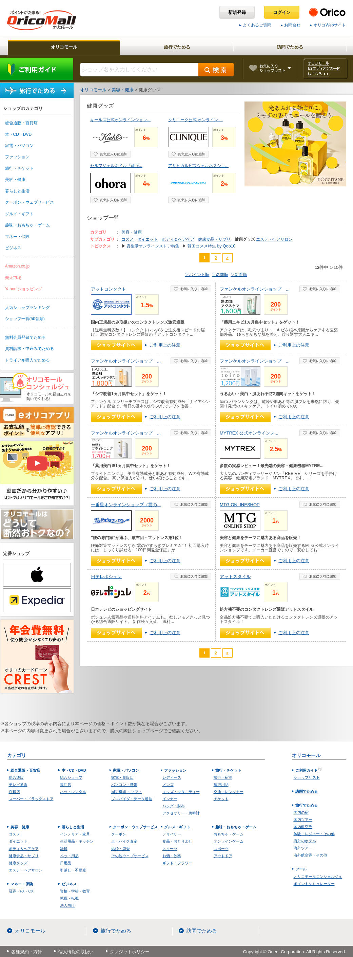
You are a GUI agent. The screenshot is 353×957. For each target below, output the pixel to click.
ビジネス (13, 247)
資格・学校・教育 (75, 891)
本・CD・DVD (18, 134)
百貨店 (14, 792)
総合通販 (16, 777)
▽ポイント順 (197, 274)
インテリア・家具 (75, 834)
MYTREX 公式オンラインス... (249, 433)
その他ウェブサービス (130, 856)
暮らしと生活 (17, 191)
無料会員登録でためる (25, 337)
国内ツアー (303, 819)
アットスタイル (235, 576)
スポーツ (221, 849)
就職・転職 (69, 898)
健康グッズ (18, 863)
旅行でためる (37, 90)
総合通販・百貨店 (21, 123)
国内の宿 (301, 812)
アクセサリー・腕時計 (181, 813)
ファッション (17, 156)
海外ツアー (303, 848)
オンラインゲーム (228, 841)
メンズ (168, 785)
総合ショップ (71, 777)
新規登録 (237, 12)
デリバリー (171, 834)
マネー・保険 (17, 236)
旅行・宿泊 (223, 777)
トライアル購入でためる (27, 360)
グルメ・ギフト (19, 213)
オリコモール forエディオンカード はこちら (325, 68)
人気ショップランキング (27, 307)
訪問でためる (306, 791)
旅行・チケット (19, 168)
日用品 (65, 863)
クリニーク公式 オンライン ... (195, 119)
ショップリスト (307, 777)
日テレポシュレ (106, 576)
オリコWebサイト (328, 25)
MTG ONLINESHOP (240, 504)
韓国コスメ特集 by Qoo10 (212, 246)
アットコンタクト (108, 289)
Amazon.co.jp (17, 266)
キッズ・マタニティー (181, 792)
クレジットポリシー (130, 951)
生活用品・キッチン (77, 841)
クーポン (118, 834)
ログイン (282, 12)
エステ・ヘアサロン (274, 239)
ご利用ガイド (36, 69)
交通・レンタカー (228, 792)
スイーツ (169, 849)
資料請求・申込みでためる (29, 348)
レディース (171, 777)
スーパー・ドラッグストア (31, 799)
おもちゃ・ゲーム (228, 834)
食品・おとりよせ (177, 841)
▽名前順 (220, 274)
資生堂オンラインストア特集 (152, 246)
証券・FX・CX (21, 891)
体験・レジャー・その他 (314, 834)
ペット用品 (69, 856)
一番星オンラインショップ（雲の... (126, 504)
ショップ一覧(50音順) (25, 318)
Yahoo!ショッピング (23, 289)
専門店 (65, 785)
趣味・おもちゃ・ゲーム (27, 225)
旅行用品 (221, 785)
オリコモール (30, 931)
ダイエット (147, 239)
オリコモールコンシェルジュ (318, 877)
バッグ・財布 (173, 806)
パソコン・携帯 (124, 785)
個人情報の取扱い (76, 951)
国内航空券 (303, 827)
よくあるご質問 (255, 25)
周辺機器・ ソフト (126, 792)
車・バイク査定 (124, 841)
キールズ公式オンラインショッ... (120, 119)
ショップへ (116, 345)
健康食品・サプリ (214, 239)
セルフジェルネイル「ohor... (116, 165)
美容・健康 (15, 179)
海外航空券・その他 (310, 855)
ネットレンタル (73, 792)
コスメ (127, 239)
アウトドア (223, 856)
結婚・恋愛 (120, 849)
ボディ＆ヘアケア (178, 239)
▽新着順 (239, 274)
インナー (169, 799)
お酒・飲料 (171, 856)
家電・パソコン (19, 145)
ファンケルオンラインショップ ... (255, 289)
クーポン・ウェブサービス (29, 202)
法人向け (67, 905)
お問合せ (290, 25)
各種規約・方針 (26, 951)
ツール (301, 869)
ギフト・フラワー (177, 863)
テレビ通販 (18, 785)
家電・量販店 (122, 777)
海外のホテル (305, 841)
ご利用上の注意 (165, 345)
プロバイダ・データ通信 (131, 799)
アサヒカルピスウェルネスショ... (198, 165)
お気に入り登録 (110, 154)
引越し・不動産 (73, 870)
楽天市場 (13, 277)
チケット (221, 799)
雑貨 (63, 849)
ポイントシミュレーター (314, 884)
